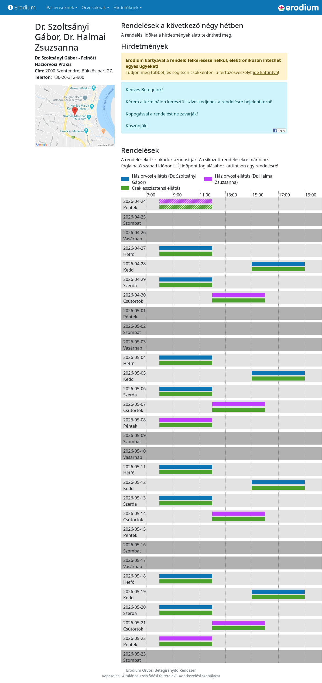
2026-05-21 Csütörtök (134, 626)
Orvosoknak (94, 7)
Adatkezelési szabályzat (199, 675)
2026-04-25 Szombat (134, 220)
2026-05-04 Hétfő (134, 360)
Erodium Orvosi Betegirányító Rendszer (161, 670)
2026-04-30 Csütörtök (134, 298)
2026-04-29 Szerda (134, 282)
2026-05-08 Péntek (134, 423)
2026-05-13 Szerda (134, 501)
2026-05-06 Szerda (134, 391)
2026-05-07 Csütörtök (134, 407)
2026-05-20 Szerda (134, 610)
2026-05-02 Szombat (134, 329)
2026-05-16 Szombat (134, 548)
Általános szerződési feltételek (149, 675)
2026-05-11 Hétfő (134, 470)
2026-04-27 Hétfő (134, 251)
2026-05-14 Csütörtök (134, 516)
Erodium (22, 7)
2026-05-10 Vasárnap (134, 454)
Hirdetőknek (126, 7)
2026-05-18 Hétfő (134, 579)
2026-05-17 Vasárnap (134, 563)
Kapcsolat (110, 675)
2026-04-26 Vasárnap (134, 235)
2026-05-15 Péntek (134, 532)
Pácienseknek (60, 7)
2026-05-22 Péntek (134, 641)
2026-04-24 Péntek (134, 204)
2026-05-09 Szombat (134, 438)
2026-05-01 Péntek (134, 313)
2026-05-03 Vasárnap (134, 345)
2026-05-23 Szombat (134, 657)
